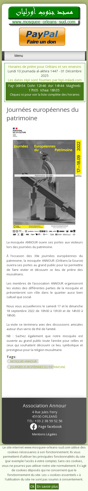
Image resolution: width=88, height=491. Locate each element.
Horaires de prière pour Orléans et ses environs (44, 66)
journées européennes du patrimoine (37, 367)
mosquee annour (23, 361)
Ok (32, 486)
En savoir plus (47, 486)
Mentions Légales (44, 434)
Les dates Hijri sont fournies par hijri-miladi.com (45, 80)
